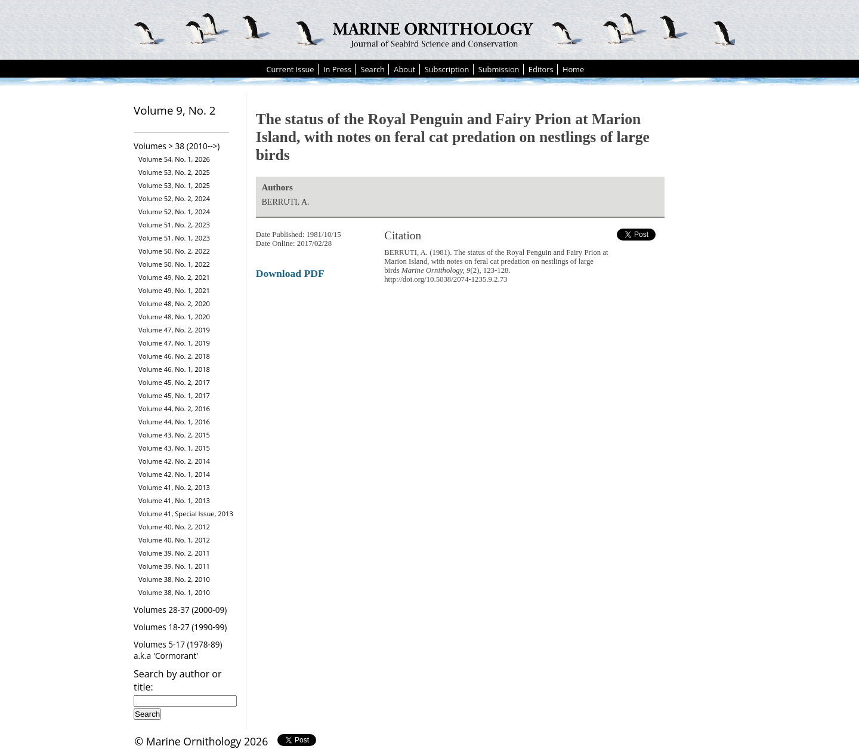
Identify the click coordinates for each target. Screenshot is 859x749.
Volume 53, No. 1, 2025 (174, 185)
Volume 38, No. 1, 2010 (174, 592)
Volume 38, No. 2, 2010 (174, 579)
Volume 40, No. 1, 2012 (174, 539)
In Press (337, 69)
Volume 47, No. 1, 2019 (174, 342)
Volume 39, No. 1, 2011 (174, 566)
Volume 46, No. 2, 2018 (174, 356)
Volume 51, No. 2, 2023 (174, 224)
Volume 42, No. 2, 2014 (174, 461)
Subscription (447, 69)
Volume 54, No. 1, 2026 (174, 159)
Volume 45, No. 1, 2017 (174, 395)
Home (573, 69)
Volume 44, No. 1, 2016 (174, 421)
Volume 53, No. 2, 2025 (174, 172)
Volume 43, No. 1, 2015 (174, 447)
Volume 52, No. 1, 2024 (174, 211)
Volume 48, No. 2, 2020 (174, 303)
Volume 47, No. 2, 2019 (174, 329)
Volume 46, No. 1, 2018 (174, 369)
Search (372, 69)
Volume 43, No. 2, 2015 (174, 434)
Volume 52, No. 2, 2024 (174, 198)
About (404, 69)
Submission (499, 69)
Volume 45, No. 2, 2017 (174, 382)
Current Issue (290, 69)
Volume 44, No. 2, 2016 (174, 408)
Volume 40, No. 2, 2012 (174, 526)
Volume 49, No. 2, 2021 (174, 277)
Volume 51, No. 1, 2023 (174, 237)
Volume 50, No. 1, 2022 (174, 264)
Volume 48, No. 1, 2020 (174, 316)
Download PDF (290, 273)
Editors (541, 69)
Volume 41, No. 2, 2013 (174, 487)
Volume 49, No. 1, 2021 (174, 290)
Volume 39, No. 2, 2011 (174, 552)
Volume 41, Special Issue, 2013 (185, 513)
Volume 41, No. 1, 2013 (174, 500)
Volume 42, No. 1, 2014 (174, 474)
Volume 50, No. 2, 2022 (174, 250)
